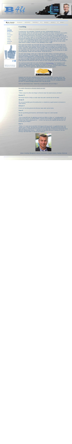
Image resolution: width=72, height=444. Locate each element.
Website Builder (10, 23)
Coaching (9, 29)
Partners (53, 22)
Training (9, 39)
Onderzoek (9, 41)
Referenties (27, 22)
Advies (8, 28)
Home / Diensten (10, 22)
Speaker (9, 43)
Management (10, 31)
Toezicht (9, 36)
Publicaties (35, 22)
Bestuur (9, 33)
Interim (8, 38)
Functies (46, 22)
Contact (62, 22)
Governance (9, 34)
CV (41, 22)
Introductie (19, 22)
